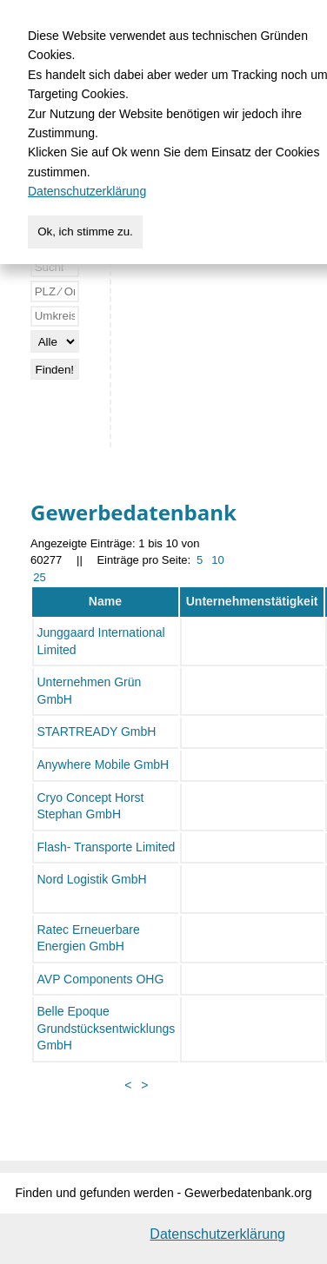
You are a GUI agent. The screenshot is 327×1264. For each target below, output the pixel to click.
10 (217, 559)
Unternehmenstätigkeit (252, 601)
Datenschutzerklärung (217, 1234)
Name (105, 601)
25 (39, 577)
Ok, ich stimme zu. (85, 231)
